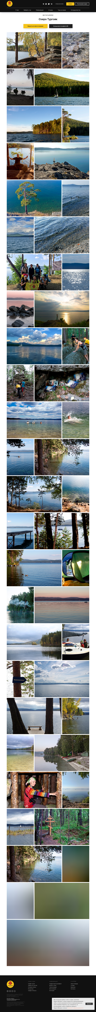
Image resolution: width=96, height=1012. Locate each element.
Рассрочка (30, 988)
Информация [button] (39, 10)
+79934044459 (59, 4)
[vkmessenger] (12, 991)
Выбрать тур (27, 10)
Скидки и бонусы (32, 990)
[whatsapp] (49, 4)
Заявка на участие (32, 985)
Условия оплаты (32, 987)
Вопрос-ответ (52, 985)
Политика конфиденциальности (13, 999)
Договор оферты (10, 998)
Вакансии (73, 987)
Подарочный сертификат (55, 983)
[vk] (51, 4)
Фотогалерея (52, 988)
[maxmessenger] (46, 4)
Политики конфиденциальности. (75, 1008)
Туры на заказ (62, 10)
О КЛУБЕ (73, 981)
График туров (31, 983)
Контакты (73, 988)
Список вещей (52, 987)
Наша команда (74, 983)
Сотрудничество (75, 10)
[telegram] (43, 4)
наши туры (31, 981)
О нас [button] (17, 10)
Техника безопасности (11, 1000)
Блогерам (51, 990)
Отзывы (50, 10)
